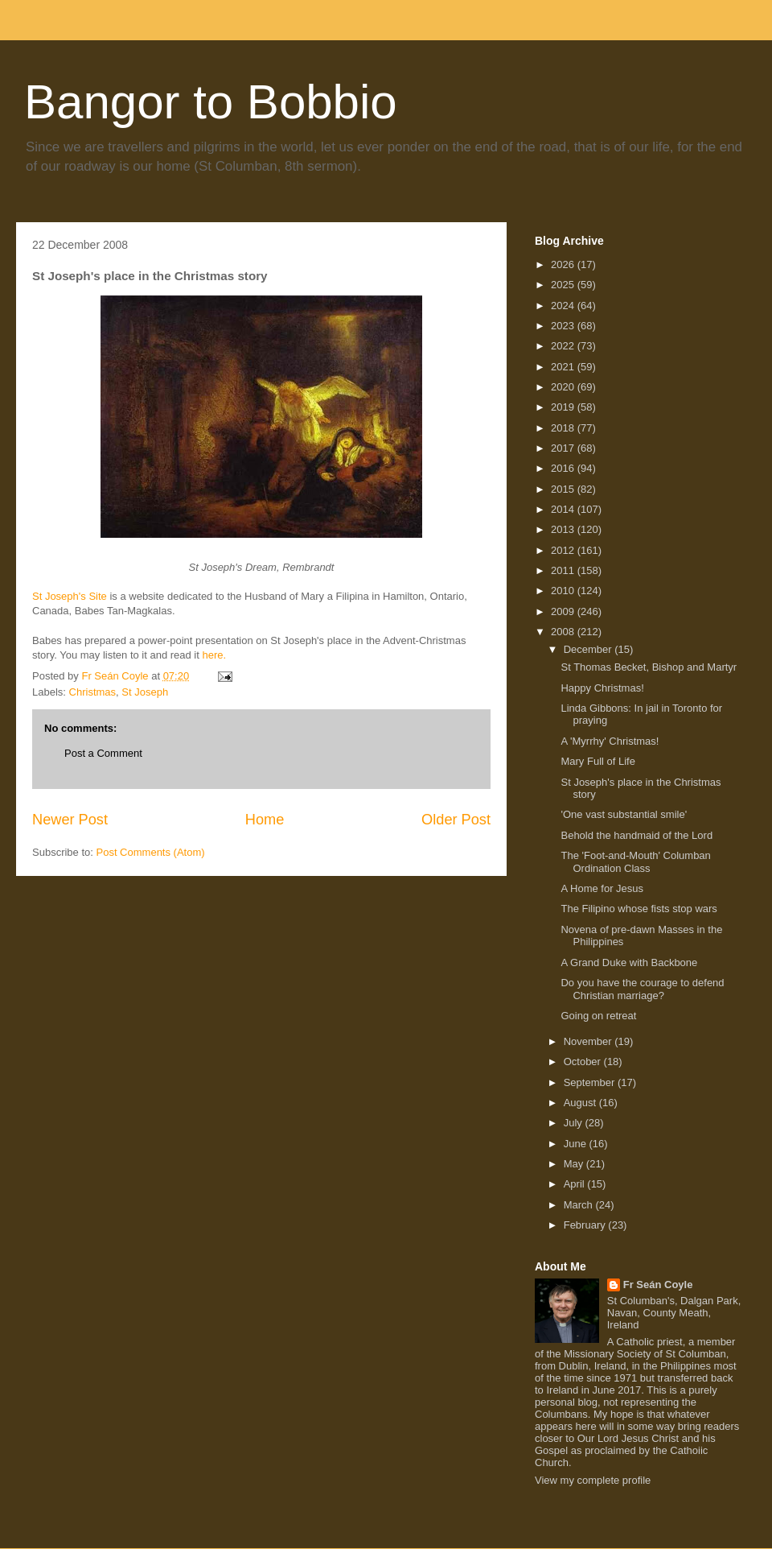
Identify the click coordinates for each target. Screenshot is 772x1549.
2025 (564, 285)
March (580, 1205)
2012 (564, 550)
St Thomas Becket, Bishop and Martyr (649, 667)
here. (215, 655)
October (584, 1061)
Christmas (93, 692)
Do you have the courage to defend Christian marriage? (642, 989)
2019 (564, 407)
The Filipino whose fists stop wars (639, 909)
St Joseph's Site (69, 596)
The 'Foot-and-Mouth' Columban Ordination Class (635, 861)
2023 (564, 326)
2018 (564, 428)
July (574, 1123)
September (591, 1082)
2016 (564, 468)
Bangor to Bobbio (210, 102)
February (586, 1225)
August (581, 1103)
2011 (564, 570)
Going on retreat (598, 1016)
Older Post (456, 820)
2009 (564, 611)
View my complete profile (593, 1480)
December (589, 649)
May (575, 1164)
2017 (564, 448)
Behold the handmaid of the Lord (636, 835)
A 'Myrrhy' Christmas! (610, 741)
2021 (564, 367)
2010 (564, 590)
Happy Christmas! (602, 688)
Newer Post (70, 820)
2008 (564, 632)
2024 (564, 305)
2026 (564, 264)
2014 (564, 509)
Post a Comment (103, 753)
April (576, 1184)
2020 (564, 387)
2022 (564, 346)
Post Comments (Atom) (150, 852)
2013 (564, 529)
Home (265, 820)
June (576, 1144)
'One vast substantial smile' (624, 814)
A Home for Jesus (602, 888)
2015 (564, 489)
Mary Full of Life (597, 761)
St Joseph (144, 692)
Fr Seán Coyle (658, 1284)
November (589, 1041)
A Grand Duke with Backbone (629, 962)
